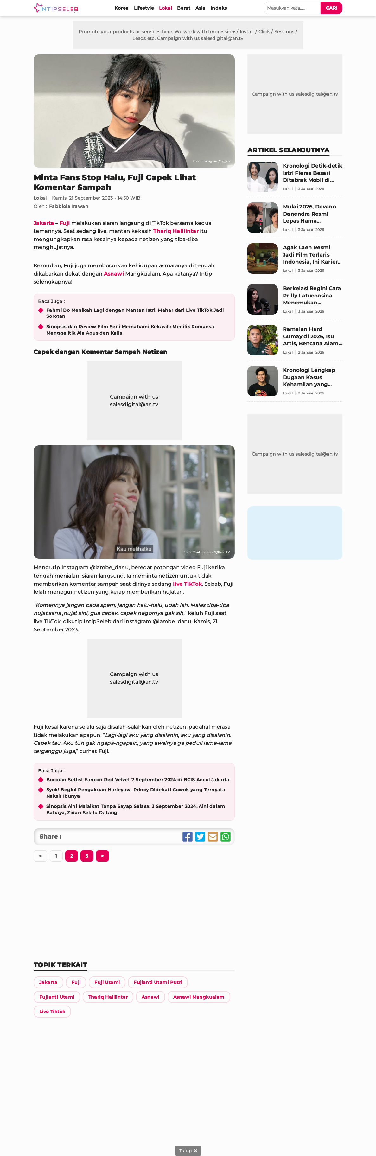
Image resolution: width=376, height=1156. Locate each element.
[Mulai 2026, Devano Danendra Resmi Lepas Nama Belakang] (294, 220)
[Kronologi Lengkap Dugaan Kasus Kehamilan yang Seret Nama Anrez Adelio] (294, 384)
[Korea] (121, 8)
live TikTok (187, 584)
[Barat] (184, 8)
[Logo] (57, 8)
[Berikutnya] (71, 856)
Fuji (65, 223)
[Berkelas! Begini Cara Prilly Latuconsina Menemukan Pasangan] (294, 302)
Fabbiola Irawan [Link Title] (68, 206)
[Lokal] (165, 8)
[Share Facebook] (187, 836)
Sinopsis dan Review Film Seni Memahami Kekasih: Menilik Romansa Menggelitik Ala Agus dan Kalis (130, 330)
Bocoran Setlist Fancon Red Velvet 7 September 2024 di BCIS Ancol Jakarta (138, 779)
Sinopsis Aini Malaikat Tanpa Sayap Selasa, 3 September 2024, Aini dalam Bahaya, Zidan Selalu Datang (135, 809)
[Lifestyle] (144, 8)
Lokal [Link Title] (40, 198)
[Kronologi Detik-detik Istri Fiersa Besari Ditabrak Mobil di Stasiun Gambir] (294, 179)
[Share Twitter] (200, 836)
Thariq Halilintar (176, 231)
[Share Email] (213, 836)
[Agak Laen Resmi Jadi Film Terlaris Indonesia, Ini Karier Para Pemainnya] (294, 261)
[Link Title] (48, 982)
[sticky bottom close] (188, 1151)
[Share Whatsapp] (225, 836)
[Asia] (200, 8)
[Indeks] (218, 8)
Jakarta (44, 223)
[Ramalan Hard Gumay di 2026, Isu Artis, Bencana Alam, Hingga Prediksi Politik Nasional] (294, 343)
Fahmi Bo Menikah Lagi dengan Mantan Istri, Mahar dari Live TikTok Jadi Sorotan (135, 313)
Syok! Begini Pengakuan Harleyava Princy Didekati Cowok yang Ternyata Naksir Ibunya (135, 793)
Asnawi (114, 274)
